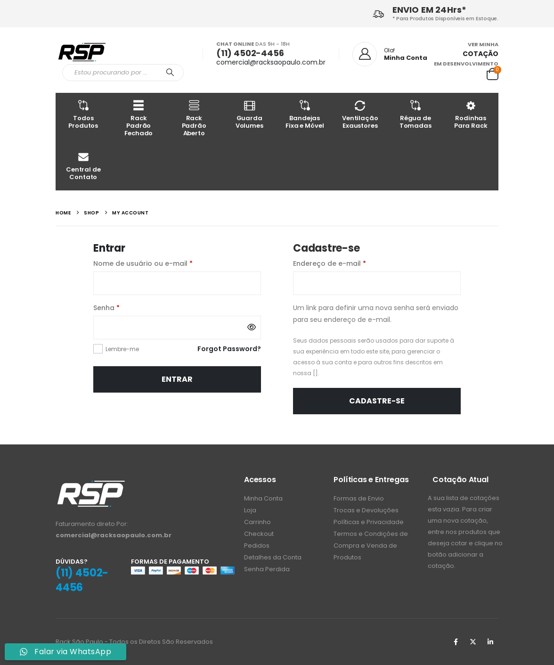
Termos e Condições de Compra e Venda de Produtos (371, 545)
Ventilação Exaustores (360, 114)
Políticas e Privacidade (369, 521)
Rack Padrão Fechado (139, 118)
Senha (126, 307)
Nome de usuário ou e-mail (163, 263)
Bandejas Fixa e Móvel (305, 114)
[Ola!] (389, 54)
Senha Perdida (267, 569)
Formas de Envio (359, 498)
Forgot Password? (229, 348)
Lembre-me (122, 349)
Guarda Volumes (249, 114)
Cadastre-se (377, 400)
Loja (250, 510)
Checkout (259, 533)
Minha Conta (263, 498)
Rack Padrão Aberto (194, 118)
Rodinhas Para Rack (471, 114)
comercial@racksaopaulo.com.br (271, 62)
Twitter (473, 642)
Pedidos (256, 545)
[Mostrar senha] (251, 327)
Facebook (455, 642)
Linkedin (490, 642)
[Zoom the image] (91, 484)
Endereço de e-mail (349, 263)
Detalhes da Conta (272, 557)
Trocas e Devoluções (366, 510)
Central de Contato (83, 165)
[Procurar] (170, 73)
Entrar (177, 379)
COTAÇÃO (480, 53)
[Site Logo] (82, 51)
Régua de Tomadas (415, 114)
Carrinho (257, 521)
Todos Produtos (83, 114)
